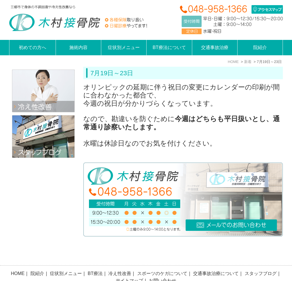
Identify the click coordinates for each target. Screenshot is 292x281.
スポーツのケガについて (162, 258)
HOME (18, 258)
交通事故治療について (216, 258)
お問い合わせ (162, 265)
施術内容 (78, 47)
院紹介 (37, 258)
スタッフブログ (261, 258)
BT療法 (95, 258)
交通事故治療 (214, 47)
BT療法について (169, 47)
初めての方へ (32, 47)
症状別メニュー (66, 258)
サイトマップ (129, 265)
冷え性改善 (119, 258)
